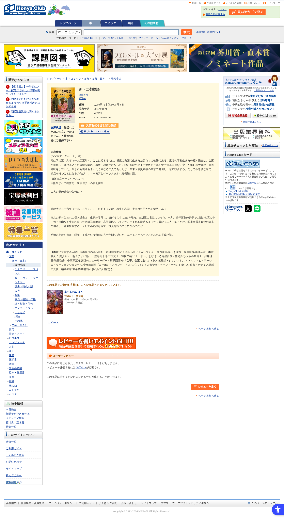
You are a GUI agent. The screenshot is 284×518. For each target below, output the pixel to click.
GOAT (132, 38)
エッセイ (20, 312)
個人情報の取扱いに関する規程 (244, 194)
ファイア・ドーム (148, 38)
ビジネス (14, 338)
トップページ (68, 23)
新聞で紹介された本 (18, 413)
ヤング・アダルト (25, 307)
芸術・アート (17, 333)
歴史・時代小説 (24, 286)
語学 (11, 364)
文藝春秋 (83, 95)
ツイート (53, 322)
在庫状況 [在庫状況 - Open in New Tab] (56, 127)
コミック (110, 23)
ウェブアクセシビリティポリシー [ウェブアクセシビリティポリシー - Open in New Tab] (192, 503)
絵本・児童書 (17, 372)
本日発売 (11, 409)
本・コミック (14, 252)
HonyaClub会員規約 (238, 191)
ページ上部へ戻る (208, 328)
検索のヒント (214, 32)
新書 (11, 381)
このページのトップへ (264, 503)
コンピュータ (17, 342)
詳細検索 (200, 32)
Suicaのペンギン (170, 38)
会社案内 (11, 503)
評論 (17, 316)
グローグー (188, 38)
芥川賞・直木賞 (15, 422)
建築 (11, 355)
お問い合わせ (254, 3)
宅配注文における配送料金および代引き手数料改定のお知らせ (23, 102)
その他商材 (151, 23)
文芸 (11, 256)
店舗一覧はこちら (252, 122)
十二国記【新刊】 (88, 38)
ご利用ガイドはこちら (264, 90)
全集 (17, 295)
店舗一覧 (196, 3)
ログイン (222, 9)
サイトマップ (273, 3)
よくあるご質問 (233, 3)
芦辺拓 (82, 98)
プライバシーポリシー (61, 503)
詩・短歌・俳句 (24, 303)
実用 (11, 329)
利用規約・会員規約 (32, 503)
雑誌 (130, 23)
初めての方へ (14, 475)
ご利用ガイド (213, 3)
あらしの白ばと (73, 291)
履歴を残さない (270, 145)
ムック (13, 393)
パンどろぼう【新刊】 (113, 38)
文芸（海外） (20, 325)
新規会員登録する (215, 14)
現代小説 (20, 264)
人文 (11, 346)
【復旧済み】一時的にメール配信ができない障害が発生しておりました (23, 90)
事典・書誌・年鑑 (25, 299)
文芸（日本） (20, 260)
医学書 (13, 359)
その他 (18, 320)
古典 (17, 290)
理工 (11, 351)
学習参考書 (15, 368)
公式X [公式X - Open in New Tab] (164, 503)
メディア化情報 (15, 418)
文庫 (11, 376)
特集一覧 (11, 426)
